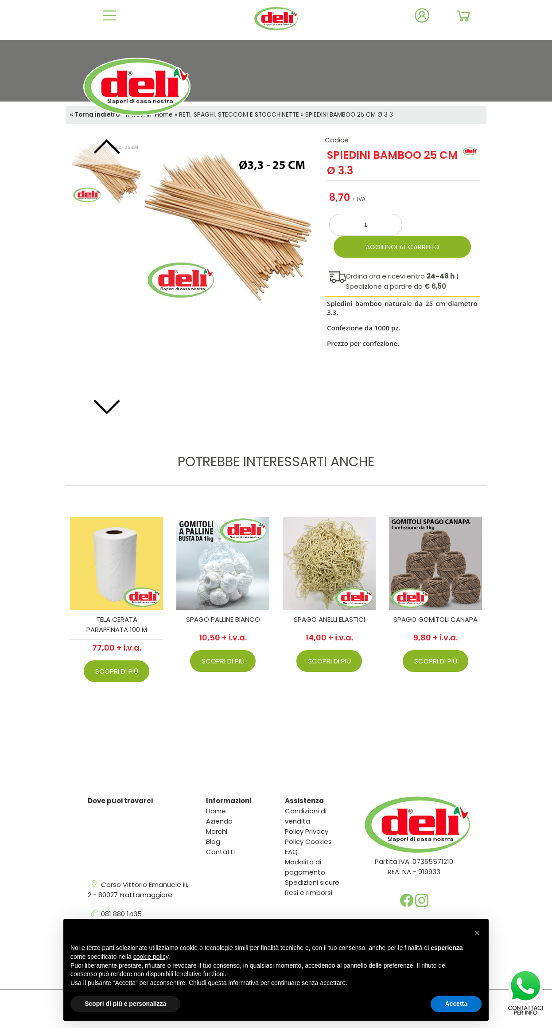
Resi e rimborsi (308, 892)
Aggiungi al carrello (402, 246)
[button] (477, 933)
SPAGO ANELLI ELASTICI (329, 619)
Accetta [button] (456, 1003)
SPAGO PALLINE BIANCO (223, 619)
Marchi (216, 831)
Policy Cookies (308, 841)
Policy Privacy (306, 831)
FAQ (291, 851)
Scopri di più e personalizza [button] (125, 1003)
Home (216, 811)
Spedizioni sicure (312, 882)
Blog (213, 841)
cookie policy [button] (150, 956)
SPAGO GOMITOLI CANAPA (435, 619)
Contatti (220, 851)
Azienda (219, 821)
